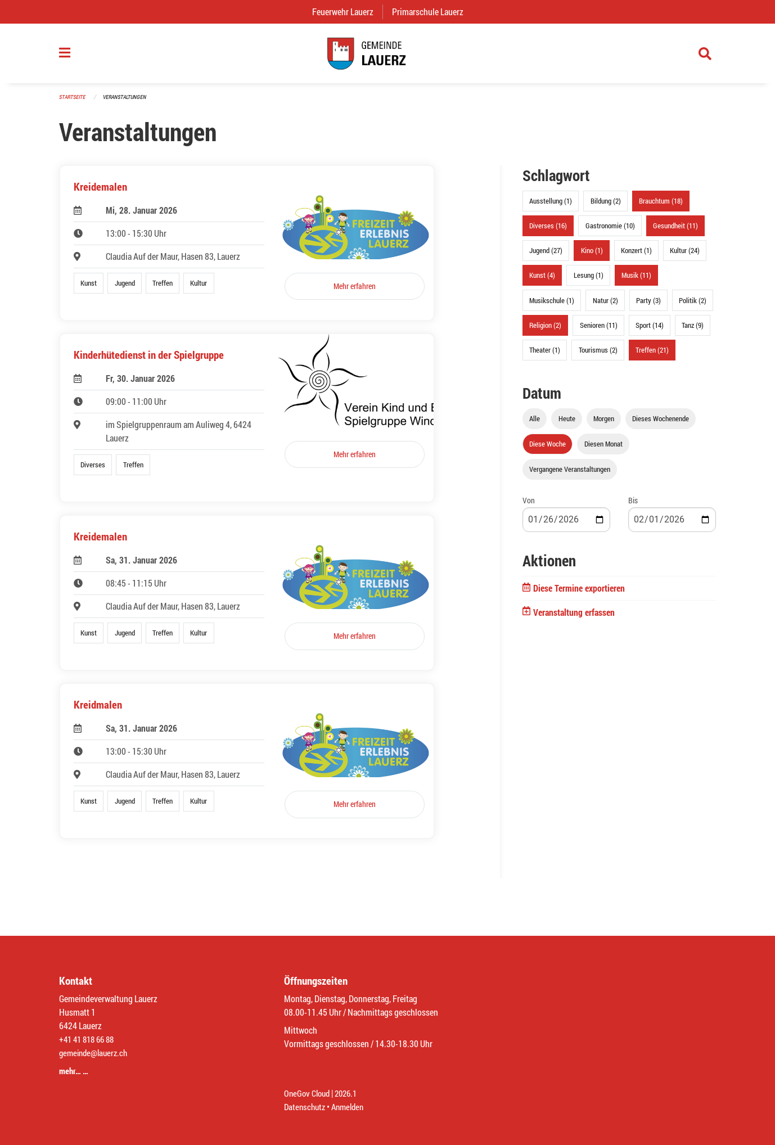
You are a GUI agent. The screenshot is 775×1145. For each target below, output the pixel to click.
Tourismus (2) (598, 355)
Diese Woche (547, 449)
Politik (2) (692, 305)
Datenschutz (306, 1106)
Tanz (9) (693, 330)
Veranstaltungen (129, 102)
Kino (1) (592, 255)
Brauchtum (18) (661, 206)
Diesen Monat (603, 449)
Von (528, 506)
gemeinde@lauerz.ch (96, 1052)
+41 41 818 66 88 (89, 1039)
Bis (633, 506)
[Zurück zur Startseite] (387, 56)
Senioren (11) (599, 330)
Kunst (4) (542, 280)
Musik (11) (636, 280)
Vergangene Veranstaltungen (569, 474)
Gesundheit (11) (675, 231)
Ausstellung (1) (550, 206)
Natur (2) (605, 305)
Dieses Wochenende (660, 424)
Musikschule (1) (551, 305)
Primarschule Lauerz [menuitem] (432, 11)
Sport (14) (650, 330)
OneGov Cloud (308, 1093)
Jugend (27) (545, 255)
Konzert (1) (636, 255)
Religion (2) (545, 330)
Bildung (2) (606, 206)
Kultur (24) (685, 255)
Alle (534, 424)
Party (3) (648, 305)
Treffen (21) (652, 355)
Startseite (73, 102)
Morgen (603, 424)
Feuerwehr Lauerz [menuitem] (347, 11)
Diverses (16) (548, 231)
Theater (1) (544, 355)
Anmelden (352, 1106)
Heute (566, 424)
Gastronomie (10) (610, 231)
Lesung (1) (588, 280)
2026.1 (350, 1093)
